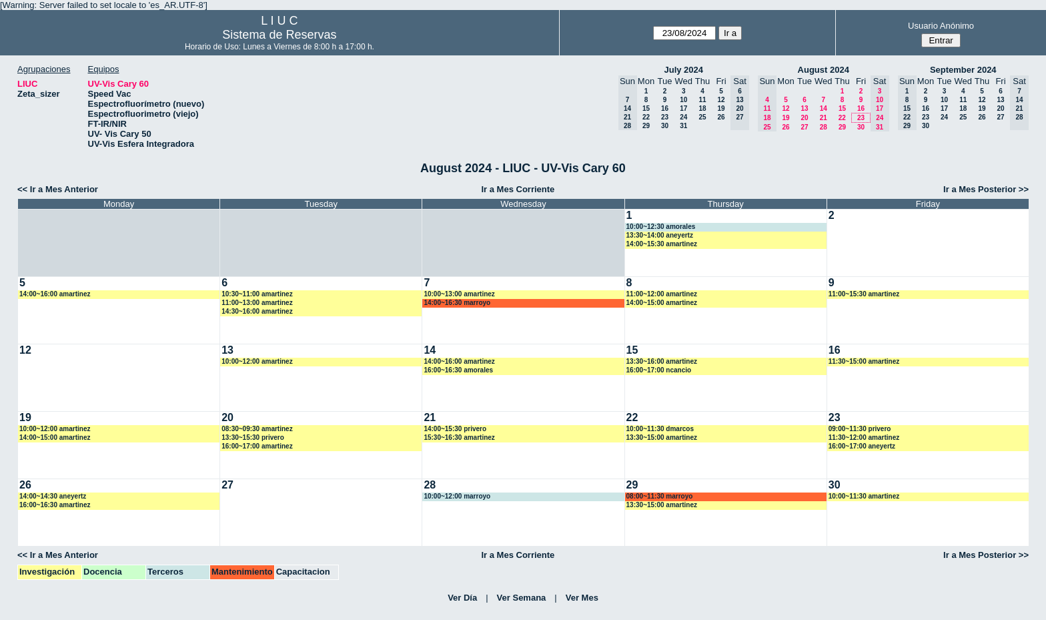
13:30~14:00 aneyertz (659, 235)
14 (823, 108)
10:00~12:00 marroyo (457, 496)
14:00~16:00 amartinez (54, 294)
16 (664, 108)
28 (823, 127)
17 (683, 108)
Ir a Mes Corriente (517, 189)
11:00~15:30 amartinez (864, 294)
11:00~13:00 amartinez (256, 302)
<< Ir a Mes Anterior (57, 189)
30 (664, 125)
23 (664, 117)
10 (683, 99)
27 (804, 127)
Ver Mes (582, 598)
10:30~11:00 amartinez (256, 294)
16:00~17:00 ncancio (659, 370)
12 (720, 99)
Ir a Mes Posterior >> (986, 189)
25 (702, 117)
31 (683, 125)
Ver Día (462, 598)
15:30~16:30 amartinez (459, 437)
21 (823, 117)
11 (702, 99)
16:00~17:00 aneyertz (862, 446)
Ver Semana (521, 598)
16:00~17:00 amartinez (256, 446)
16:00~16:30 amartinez (54, 505)
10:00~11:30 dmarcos (660, 428)
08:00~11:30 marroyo (659, 496)
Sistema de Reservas (279, 34)
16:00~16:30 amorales (458, 370)
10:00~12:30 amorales (661, 226)
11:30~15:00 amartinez (864, 361)
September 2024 (963, 70)
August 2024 (823, 70)
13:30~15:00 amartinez (661, 437)
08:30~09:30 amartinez (256, 428)
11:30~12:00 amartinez (864, 437)
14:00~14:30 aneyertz (52, 496)
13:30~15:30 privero (252, 437)
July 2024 (683, 70)
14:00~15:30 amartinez (661, 244)
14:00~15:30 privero (455, 428)
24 (683, 117)
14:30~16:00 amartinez (256, 311)
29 (646, 125)
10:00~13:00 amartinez (459, 294)
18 (702, 108)
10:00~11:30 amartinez (864, 496)
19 (720, 108)
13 (804, 108)
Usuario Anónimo (941, 26)
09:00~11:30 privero (860, 428)
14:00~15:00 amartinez (661, 302)
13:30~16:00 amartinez (661, 361)
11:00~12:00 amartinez (661, 294)
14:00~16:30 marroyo (457, 302)
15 (646, 108)
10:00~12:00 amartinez (256, 361)
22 (646, 117)
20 (804, 117)
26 (720, 117)
